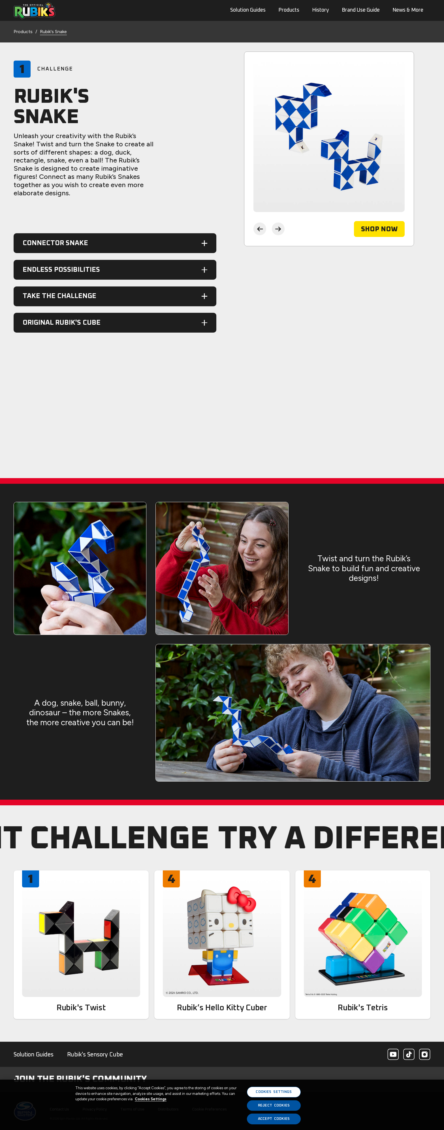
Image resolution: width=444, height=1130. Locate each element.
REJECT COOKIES (274, 1105)
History (320, 10)
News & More (407, 10)
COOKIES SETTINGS (274, 1092)
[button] (115, 243)
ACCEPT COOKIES (274, 1119)
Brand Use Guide (361, 10)
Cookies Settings (150, 1099)
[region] (222, 1105)
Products (288, 10)
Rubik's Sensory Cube (95, 1055)
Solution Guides (34, 1055)
